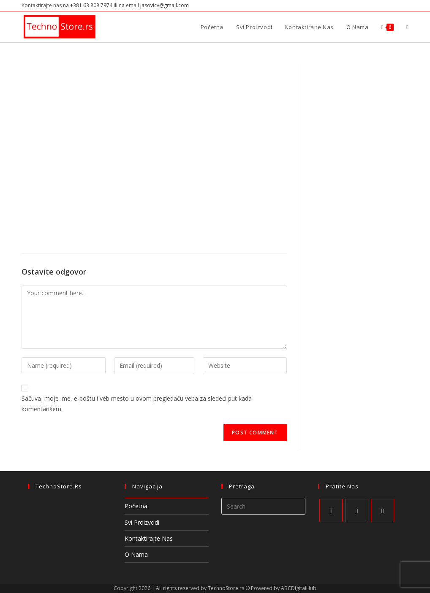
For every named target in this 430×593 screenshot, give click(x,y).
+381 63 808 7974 (91, 5)
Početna (136, 506)
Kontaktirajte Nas (149, 538)
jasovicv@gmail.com (164, 5)
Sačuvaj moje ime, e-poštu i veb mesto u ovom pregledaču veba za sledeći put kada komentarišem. (137, 403)
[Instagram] (356, 510)
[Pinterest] (382, 510)
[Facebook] (331, 510)
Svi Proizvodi (142, 522)
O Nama (136, 554)
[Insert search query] (263, 506)
